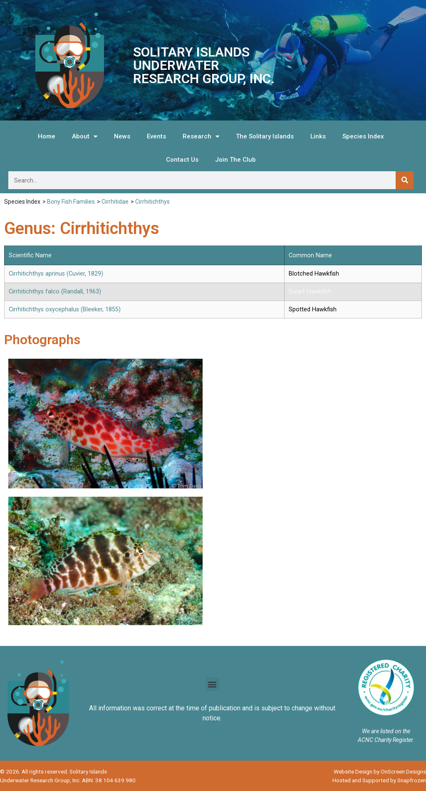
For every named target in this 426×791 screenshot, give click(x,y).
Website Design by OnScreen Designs (380, 771)
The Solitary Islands (265, 136)
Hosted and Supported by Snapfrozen (379, 780)
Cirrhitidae (115, 201)
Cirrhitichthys (152, 201)
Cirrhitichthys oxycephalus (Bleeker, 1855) (65, 309)
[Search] (405, 180)
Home (46, 136)
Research (201, 136)
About (84, 136)
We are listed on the (386, 731)
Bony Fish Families (71, 201)
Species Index (363, 136)
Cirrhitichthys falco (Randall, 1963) (55, 291)
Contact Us (182, 159)
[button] (212, 684)
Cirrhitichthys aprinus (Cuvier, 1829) (56, 273)
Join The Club (235, 159)
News (122, 136)
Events (156, 136)
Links (318, 136)
